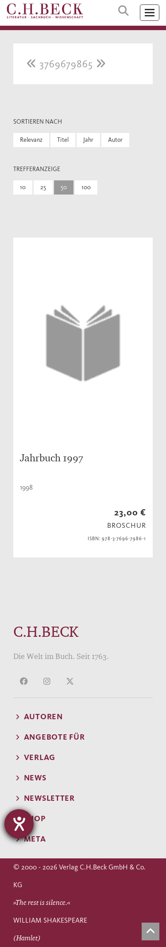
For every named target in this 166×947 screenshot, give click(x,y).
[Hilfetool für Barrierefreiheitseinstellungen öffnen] (19, 823)
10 (23, 187)
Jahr (88, 140)
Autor (115, 140)
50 (64, 187)
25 (43, 187)
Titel (63, 140)
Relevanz (31, 140)
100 (86, 187)
